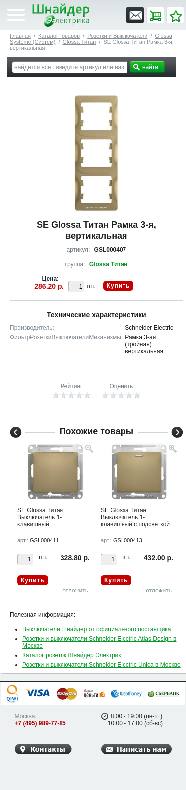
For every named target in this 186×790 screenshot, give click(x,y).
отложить (75, 590)
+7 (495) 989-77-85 (40, 723)
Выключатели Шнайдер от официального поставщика (96, 629)
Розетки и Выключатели (117, 36)
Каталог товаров (59, 36)
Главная (20, 36)
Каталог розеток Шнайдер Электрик (71, 655)
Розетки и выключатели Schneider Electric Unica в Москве (101, 664)
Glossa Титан (79, 42)
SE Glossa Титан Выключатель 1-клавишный (40, 517)
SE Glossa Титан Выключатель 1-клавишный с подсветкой (135, 517)
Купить (118, 285)
